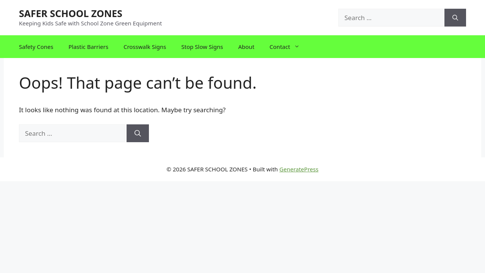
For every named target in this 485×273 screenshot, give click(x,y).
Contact (288, 46)
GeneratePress (298, 169)
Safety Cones (36, 46)
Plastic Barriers (88, 46)
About (246, 46)
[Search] (455, 18)
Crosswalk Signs (145, 46)
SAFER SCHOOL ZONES (70, 13)
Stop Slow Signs (202, 46)
